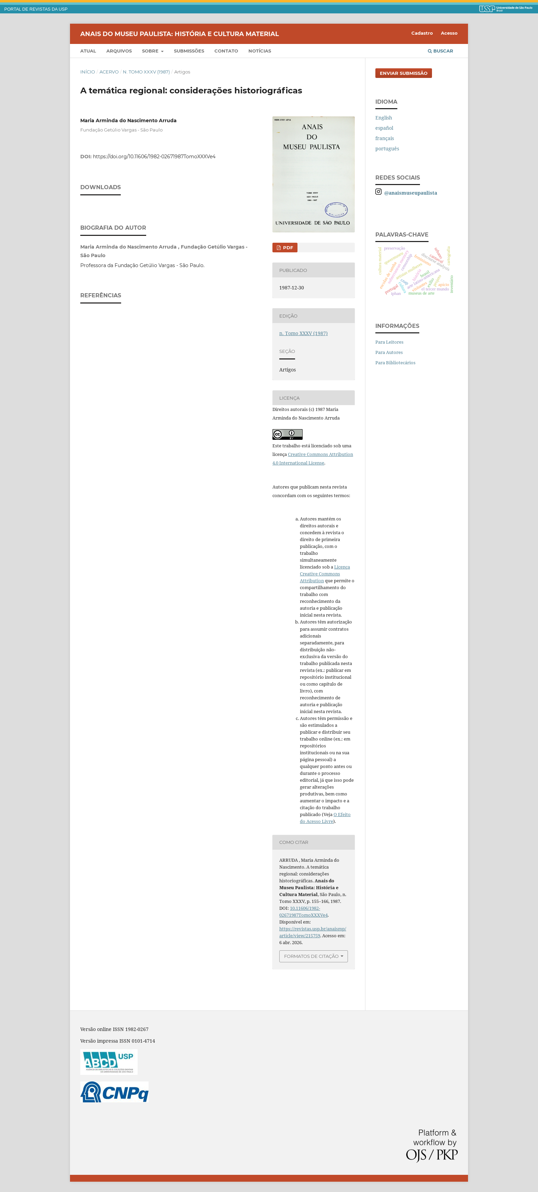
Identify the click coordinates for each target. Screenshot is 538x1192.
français (384, 138)
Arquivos (119, 51)
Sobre (151, 51)
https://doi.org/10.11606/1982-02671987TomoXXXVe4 (154, 156)
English (383, 117)
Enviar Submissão (404, 73)
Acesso (449, 33)
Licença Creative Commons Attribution (325, 574)
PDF (287, 247)
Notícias (259, 51)
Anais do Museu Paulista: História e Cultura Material (179, 33)
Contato (226, 51)
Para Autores (389, 352)
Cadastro (422, 33)
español (384, 128)
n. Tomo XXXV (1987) (146, 71)
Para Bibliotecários (395, 362)
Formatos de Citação (311, 956)
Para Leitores (389, 342)
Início (87, 71)
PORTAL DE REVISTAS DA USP (36, 9)
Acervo (109, 71)
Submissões (189, 51)
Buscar (440, 51)
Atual (88, 51)
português (387, 148)
